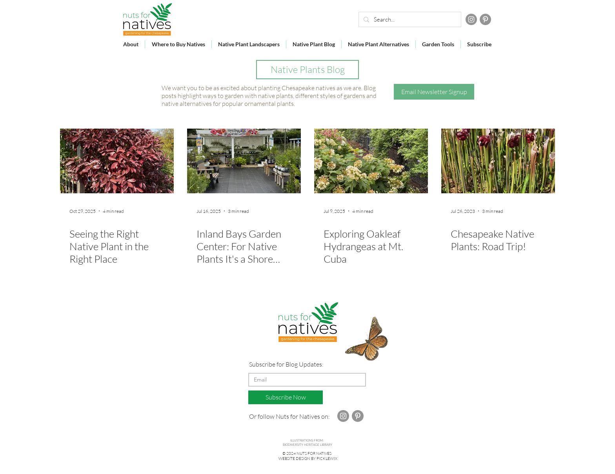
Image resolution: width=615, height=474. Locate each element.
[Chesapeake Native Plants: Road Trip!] (498, 161)
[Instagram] (471, 19)
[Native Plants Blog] (307, 69)
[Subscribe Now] (285, 397)
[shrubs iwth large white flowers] (371, 161)
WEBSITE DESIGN (294, 458)
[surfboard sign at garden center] (244, 161)
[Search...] (409, 19)
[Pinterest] (485, 19)
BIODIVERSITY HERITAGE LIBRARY (307, 444)
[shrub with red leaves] (117, 161)
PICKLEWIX (327, 458)
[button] (434, 92)
